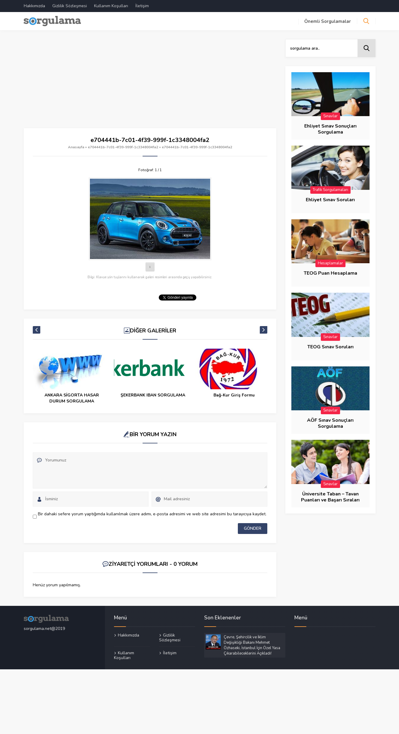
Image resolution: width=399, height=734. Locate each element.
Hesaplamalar (330, 263)
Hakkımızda (34, 6)
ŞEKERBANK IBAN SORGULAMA (153, 395)
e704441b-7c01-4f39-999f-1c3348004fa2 (123, 147)
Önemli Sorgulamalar (327, 21)
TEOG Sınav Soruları (330, 347)
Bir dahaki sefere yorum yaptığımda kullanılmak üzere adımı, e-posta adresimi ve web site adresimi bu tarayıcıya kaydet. (152, 514)
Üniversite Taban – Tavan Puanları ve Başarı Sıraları (330, 497)
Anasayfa (76, 147)
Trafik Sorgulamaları (330, 190)
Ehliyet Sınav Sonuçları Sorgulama (330, 129)
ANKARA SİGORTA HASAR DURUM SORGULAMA (72, 398)
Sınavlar (330, 116)
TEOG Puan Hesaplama (330, 273)
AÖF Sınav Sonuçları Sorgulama (330, 423)
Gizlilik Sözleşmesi (69, 6)
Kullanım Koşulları (111, 6)
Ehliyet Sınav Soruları (330, 200)
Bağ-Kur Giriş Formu (234, 395)
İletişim (142, 6)
